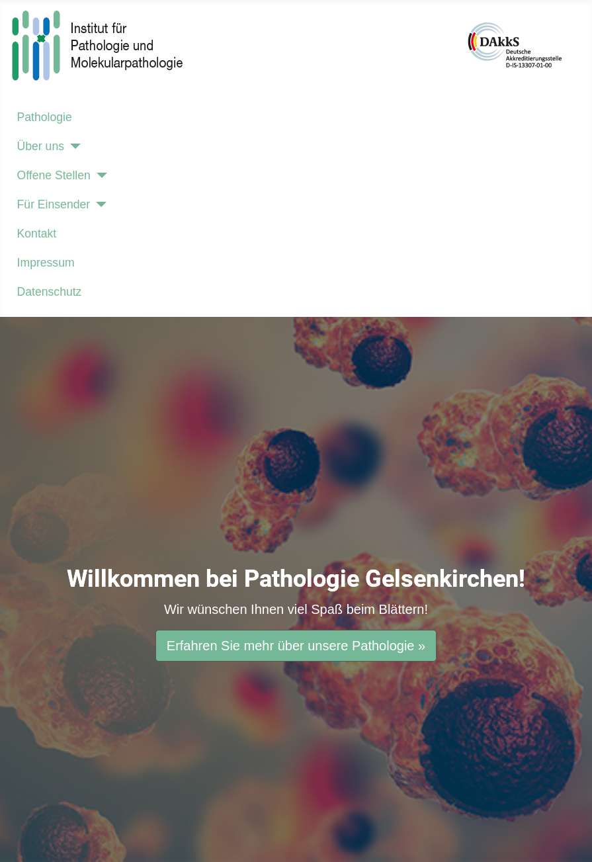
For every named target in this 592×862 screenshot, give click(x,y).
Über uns (40, 146)
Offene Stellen (54, 175)
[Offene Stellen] (99, 175)
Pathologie (44, 117)
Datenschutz (49, 291)
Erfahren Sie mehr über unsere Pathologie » (296, 645)
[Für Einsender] (98, 204)
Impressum (46, 262)
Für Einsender (54, 204)
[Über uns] (72, 146)
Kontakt (37, 233)
